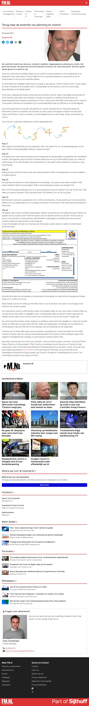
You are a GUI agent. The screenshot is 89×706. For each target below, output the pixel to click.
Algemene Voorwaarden (41, 681)
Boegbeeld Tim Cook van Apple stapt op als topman (31, 564)
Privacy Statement (39, 677)
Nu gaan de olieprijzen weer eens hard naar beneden (13, 433)
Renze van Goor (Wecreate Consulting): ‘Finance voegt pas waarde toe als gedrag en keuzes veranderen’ (15, 405)
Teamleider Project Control (13, 505)
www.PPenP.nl (28, 350)
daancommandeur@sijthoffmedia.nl (19, 651)
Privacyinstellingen (39, 685)
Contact (35, 666)
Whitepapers (8, 580)
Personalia (7, 551)
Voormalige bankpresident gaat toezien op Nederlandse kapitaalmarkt (39, 557)
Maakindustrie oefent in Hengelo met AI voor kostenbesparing (14, 462)
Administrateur (8, 512)
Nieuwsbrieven (8, 670)
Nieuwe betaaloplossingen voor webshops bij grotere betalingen (36, 535)
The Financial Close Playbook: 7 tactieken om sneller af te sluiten (37, 594)
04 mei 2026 (36, 426)
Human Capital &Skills (49, 14)
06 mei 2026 (7, 426)
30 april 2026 (7, 455)
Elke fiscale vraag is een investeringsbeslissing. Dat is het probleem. (38, 601)
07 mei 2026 (7, 398)
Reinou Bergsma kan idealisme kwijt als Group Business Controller (37, 571)
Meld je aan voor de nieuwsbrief (18, 471)
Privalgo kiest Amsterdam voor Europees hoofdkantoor (32, 542)
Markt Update (9, 521)
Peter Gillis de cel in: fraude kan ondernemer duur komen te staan (43, 405)
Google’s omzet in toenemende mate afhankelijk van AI (40, 462)
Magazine (6, 681)
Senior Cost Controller (11, 498)
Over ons (35, 670)
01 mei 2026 (65, 426)
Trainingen (6, 677)
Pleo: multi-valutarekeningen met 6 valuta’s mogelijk (31, 528)
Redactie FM (7, 38)
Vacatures (7, 492)
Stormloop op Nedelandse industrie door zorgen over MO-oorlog (44, 433)
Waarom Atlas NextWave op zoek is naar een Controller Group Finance (73, 405)
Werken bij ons (37, 674)
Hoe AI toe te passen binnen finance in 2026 (28, 587)
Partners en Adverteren (11, 666)
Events (4, 674)
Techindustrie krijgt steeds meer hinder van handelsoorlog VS (72, 433)
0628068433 (10, 648)
